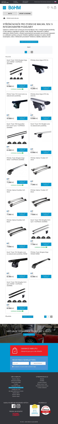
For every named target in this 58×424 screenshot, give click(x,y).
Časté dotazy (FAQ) (16, 382)
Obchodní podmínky (25, 2)
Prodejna (37, 1)
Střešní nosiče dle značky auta (16, 387)
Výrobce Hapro (16, 396)
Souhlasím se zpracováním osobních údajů (24, 367)
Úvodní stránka (4, 18)
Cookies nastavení (42, 387)
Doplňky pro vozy (16, 389)
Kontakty (49, 1)
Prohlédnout (29, 334)
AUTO (10, 13)
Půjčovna (43, 1)
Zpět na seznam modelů (29, 41)
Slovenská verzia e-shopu (42, 386)
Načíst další (28, 316)
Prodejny (16, 384)
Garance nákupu (16, 379)
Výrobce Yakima (16, 394)
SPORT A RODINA (25, 13)
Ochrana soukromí (42, 382)
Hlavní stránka (15, 2)
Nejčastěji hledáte (16, 386)
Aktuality (42, 379)
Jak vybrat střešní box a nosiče (16, 391)
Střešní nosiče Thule (42, 384)
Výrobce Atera (16, 392)
